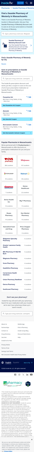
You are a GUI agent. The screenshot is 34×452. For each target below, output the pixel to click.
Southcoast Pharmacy (17, 289)
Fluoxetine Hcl (8, 97)
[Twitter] (23, 374)
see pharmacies (23, 433)
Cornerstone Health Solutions (17, 274)
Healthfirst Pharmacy (17, 268)
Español (16, 362)
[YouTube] (31, 374)
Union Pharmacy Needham (17, 280)
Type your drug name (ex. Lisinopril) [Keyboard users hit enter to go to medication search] (17, 314)
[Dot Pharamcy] (13, 384)
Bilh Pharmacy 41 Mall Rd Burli (17, 253)
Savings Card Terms (7, 351)
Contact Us (4, 331)
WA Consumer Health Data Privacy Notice (13, 354)
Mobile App (21, 324)
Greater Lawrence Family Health (17, 246)
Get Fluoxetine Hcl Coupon (17, 105)
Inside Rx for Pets (6, 340)
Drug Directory (5, 334)
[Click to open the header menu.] (31, 2)
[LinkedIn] (27, 374)
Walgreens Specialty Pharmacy (17, 239)
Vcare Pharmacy (17, 263)
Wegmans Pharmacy (17, 258)
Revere (3, 64)
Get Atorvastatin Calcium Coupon (17, 133)
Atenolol (6, 111)
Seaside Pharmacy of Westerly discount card (16, 24)
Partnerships (5, 327)
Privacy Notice (5, 345)
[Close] (32, 441)
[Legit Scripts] (27, 384)
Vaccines (4, 337)
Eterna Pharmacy (17, 284)
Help (19, 337)
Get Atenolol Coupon (17, 119)
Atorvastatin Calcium (10, 125)
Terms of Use (5, 348)
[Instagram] (19, 374)
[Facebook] (15, 374)
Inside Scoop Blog (23, 331)
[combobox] (17, 33)
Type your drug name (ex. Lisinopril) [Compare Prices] (17, 79)
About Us (4, 324)
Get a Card (20, 3)
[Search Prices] (26, 2)
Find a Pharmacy (23, 327)
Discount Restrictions (24, 334)
